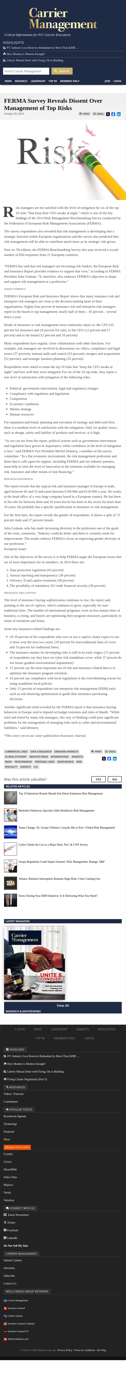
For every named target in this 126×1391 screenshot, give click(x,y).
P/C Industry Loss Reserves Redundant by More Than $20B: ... (41, 47)
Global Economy (16, 756)
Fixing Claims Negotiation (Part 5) (25, 1079)
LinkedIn (10, 1238)
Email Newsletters (16, 1214)
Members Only (69, 81)
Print (84, 114)
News (8, 81)
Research (21, 81)
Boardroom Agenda (15, 1116)
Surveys (25, 767)
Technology (10, 1124)
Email (98, 114)
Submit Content (13, 1260)
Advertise (9, 1268)
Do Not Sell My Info (16, 1245)
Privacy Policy (64, 1350)
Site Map (101, 1350)
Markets (77, 756)
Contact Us (10, 1283)
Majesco (8, 1184)
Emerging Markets (66, 751)
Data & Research (41, 751)
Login (117, 81)
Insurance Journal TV (16, 1331)
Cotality (8, 1154)
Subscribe (9, 1275)
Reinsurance (65, 762)
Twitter (9, 1222)
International (60, 756)
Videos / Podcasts (14, 1093)
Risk (79, 762)
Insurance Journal (14, 1308)
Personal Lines (44, 762)
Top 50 (52, 81)
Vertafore (9, 1200)
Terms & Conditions (84, 1350)
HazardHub (10, 1169)
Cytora (7, 1161)
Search (61, 71)
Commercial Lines (16, 751)
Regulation (106, 1029)
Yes (98, 779)
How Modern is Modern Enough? (24, 54)
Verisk (7, 1192)
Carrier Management (16, 1300)
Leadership (38, 81)
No (114, 779)
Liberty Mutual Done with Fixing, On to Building (33, 60)
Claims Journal (13, 1315)
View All (63, 1005)
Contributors (11, 1101)
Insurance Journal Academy (19, 1323)
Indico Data (10, 1177)
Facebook (11, 1230)
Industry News (38, 756)
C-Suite (20, 1029)
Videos (90, 1038)
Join (107, 81)
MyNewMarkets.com (16, 1339)
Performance (23, 762)
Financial (9, 1131)
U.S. (36, 767)
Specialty (11, 767)
